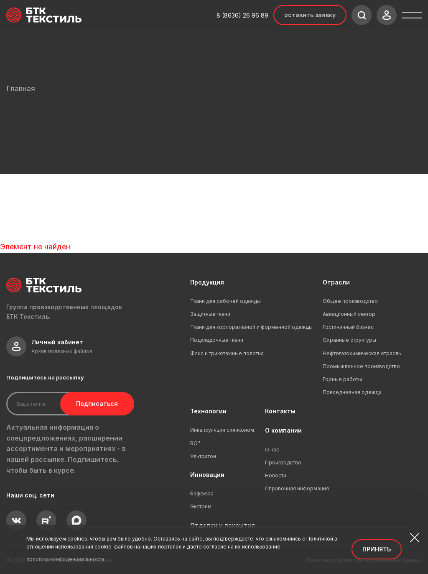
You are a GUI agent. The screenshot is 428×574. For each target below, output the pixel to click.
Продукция (207, 282)
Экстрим (200, 506)
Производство (283, 462)
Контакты (280, 411)
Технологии (208, 411)
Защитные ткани (210, 314)
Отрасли (336, 282)
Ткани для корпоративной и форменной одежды (251, 327)
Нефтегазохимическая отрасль (362, 353)
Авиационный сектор (349, 314)
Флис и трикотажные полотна (227, 353)
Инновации (207, 474)
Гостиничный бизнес (348, 327)
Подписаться (95, 403)
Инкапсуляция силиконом (222, 430)
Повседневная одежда (352, 392)
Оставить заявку (310, 14)
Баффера (202, 493)
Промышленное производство (361, 366)
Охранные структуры (349, 340)
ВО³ (195, 443)
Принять (376, 549)
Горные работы (342, 379)
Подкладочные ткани (216, 340)
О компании (283, 430)
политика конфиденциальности (65, 559)
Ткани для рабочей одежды (225, 301)
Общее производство (350, 301)
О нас (272, 449)
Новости (275, 475)
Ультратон (203, 456)
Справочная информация (297, 488)
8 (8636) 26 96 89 (242, 15)
